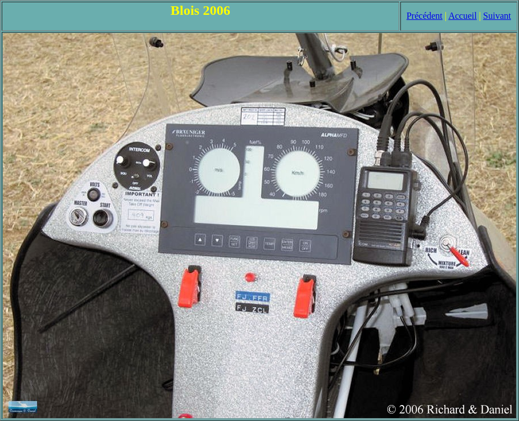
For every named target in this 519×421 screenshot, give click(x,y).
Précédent (425, 16)
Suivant (497, 16)
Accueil (462, 16)
